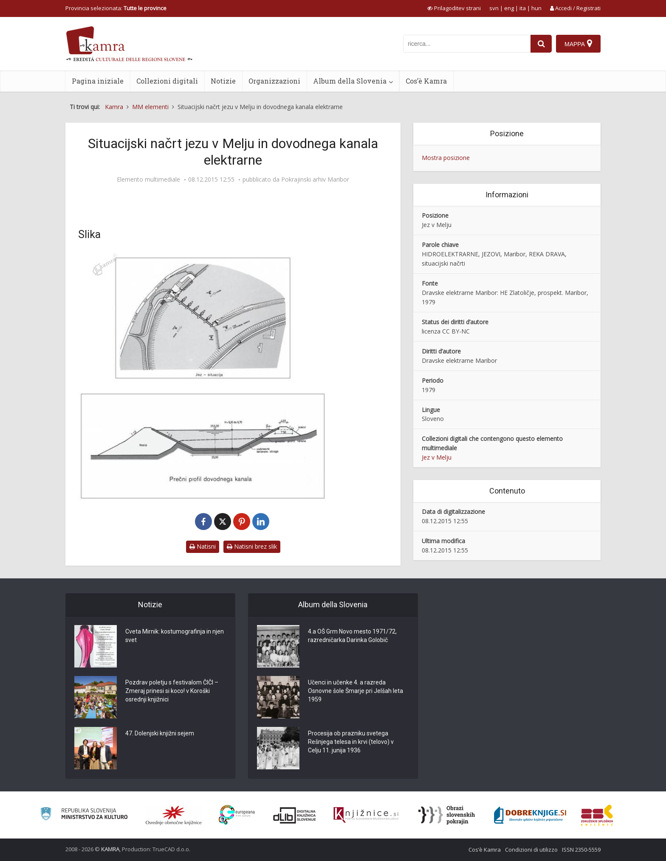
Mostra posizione (446, 158)
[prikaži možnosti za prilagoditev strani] (454, 8)
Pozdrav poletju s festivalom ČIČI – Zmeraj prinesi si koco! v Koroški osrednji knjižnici (171, 691)
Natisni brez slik (252, 546)
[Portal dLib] (294, 815)
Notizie (223, 80)
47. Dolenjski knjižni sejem (159, 733)
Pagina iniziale (98, 80)
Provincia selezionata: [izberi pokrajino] (115, 8)
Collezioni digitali (167, 80)
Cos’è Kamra (426, 80)
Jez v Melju (437, 457)
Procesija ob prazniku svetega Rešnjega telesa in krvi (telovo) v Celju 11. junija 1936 (351, 742)
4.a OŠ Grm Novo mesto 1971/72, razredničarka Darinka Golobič (352, 635)
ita (522, 8)
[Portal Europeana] (237, 815)
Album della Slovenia (350, 80)
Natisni (202, 546)
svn (494, 8)
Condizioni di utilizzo (531, 849)
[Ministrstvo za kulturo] (84, 815)
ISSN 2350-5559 (581, 849)
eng (509, 8)
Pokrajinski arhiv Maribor (315, 179)
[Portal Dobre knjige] (530, 815)
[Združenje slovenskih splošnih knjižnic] (366, 815)
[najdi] (541, 44)
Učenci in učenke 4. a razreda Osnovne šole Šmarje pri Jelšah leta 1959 (355, 691)
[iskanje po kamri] (467, 44)
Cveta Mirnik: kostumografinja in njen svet (174, 635)
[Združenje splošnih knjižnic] (597, 815)
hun (536, 8)
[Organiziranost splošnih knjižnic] (173, 815)
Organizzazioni (274, 80)
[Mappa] (578, 44)
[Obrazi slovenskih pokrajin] (446, 815)
